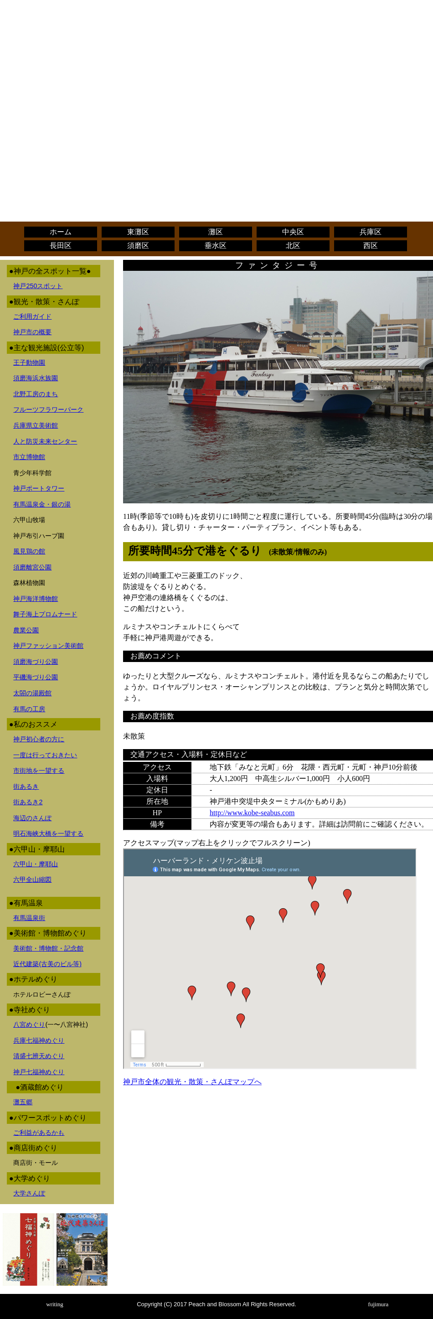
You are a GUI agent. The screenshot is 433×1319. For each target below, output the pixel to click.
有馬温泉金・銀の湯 (42, 504)
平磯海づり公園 (35, 677)
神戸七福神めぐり (38, 1072)
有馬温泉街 (29, 917)
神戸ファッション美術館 (48, 645)
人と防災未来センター (45, 441)
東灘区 (138, 232)
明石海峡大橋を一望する (48, 833)
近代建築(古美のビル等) (47, 963)
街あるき (26, 786)
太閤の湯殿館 (32, 693)
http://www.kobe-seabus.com (252, 813)
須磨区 (138, 245)
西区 (370, 245)
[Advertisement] (216, 67)
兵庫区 (370, 232)
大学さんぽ (29, 1193)
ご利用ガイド (32, 316)
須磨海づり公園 (35, 661)
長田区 (61, 245)
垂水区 (216, 245)
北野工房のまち (35, 394)
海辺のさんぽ (32, 818)
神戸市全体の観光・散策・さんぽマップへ (192, 1082)
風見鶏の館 (29, 551)
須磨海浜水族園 (35, 378)
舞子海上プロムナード (45, 614)
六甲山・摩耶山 (35, 864)
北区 (293, 245)
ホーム (61, 232)
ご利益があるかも (38, 1132)
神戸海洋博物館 (35, 598)
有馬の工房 (29, 709)
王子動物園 (29, 362)
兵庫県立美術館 (35, 425)
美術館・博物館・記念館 (48, 948)
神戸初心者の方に (38, 739)
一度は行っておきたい (45, 755)
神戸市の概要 (32, 332)
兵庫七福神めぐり (38, 1040)
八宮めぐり (29, 1024)
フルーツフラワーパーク (48, 409)
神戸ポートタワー (38, 488)
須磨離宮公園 (32, 567)
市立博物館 (29, 456)
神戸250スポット (37, 286)
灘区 (215, 232)
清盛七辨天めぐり (38, 1056)
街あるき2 (27, 802)
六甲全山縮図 (32, 879)
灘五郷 (22, 1102)
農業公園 (26, 630)
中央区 (293, 232)
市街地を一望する (38, 770)
